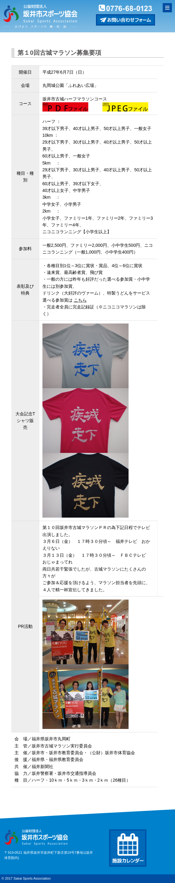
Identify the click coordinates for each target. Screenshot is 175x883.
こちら (80, 300)
